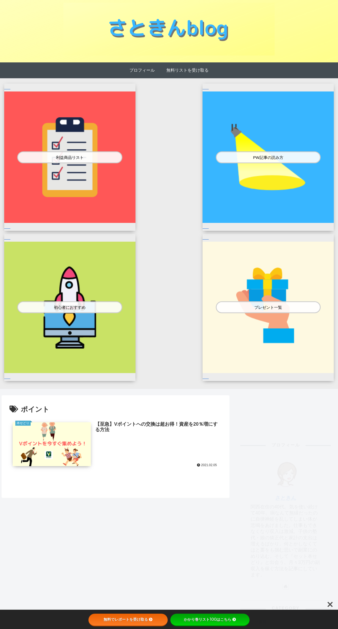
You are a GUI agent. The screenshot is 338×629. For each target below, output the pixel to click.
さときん (285, 257)
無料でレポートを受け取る (128, 619)
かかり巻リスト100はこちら (210, 619)
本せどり (288, 393)
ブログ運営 (288, 382)
